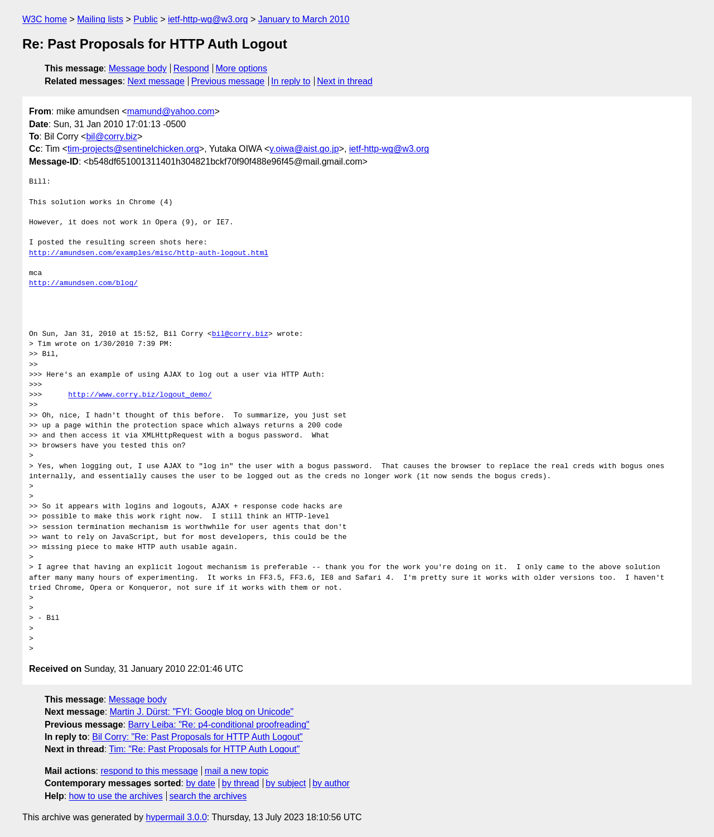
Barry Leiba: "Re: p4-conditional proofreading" (218, 724)
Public (145, 19)
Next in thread (345, 81)
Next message (156, 81)
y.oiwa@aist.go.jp (304, 148)
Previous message (228, 81)
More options (242, 68)
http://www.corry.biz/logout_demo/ (139, 395)
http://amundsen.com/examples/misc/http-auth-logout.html (148, 253)
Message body (138, 68)
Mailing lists (100, 19)
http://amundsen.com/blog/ (83, 283)
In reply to (290, 81)
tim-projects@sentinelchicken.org (133, 148)
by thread (240, 783)
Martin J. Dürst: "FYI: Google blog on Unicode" (202, 711)
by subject (286, 783)
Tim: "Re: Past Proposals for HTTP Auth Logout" (204, 749)
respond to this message (148, 771)
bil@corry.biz (111, 136)
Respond (191, 68)
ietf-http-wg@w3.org (208, 19)
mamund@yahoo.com (171, 111)
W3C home (44, 19)
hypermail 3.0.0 (176, 817)
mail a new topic (237, 771)
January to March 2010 (304, 19)
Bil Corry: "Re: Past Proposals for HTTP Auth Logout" (197, 737)
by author (331, 783)
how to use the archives (116, 796)
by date (200, 783)
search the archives (208, 796)
